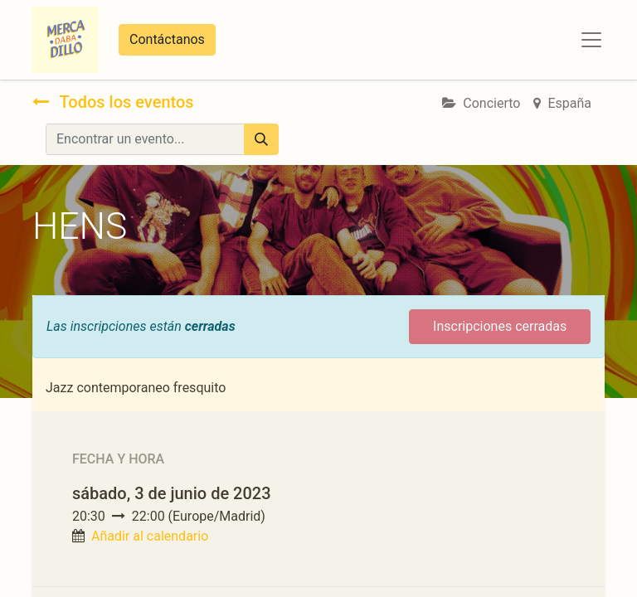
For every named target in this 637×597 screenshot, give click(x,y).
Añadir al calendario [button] (149, 536)
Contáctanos (167, 39)
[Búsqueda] (261, 139)
